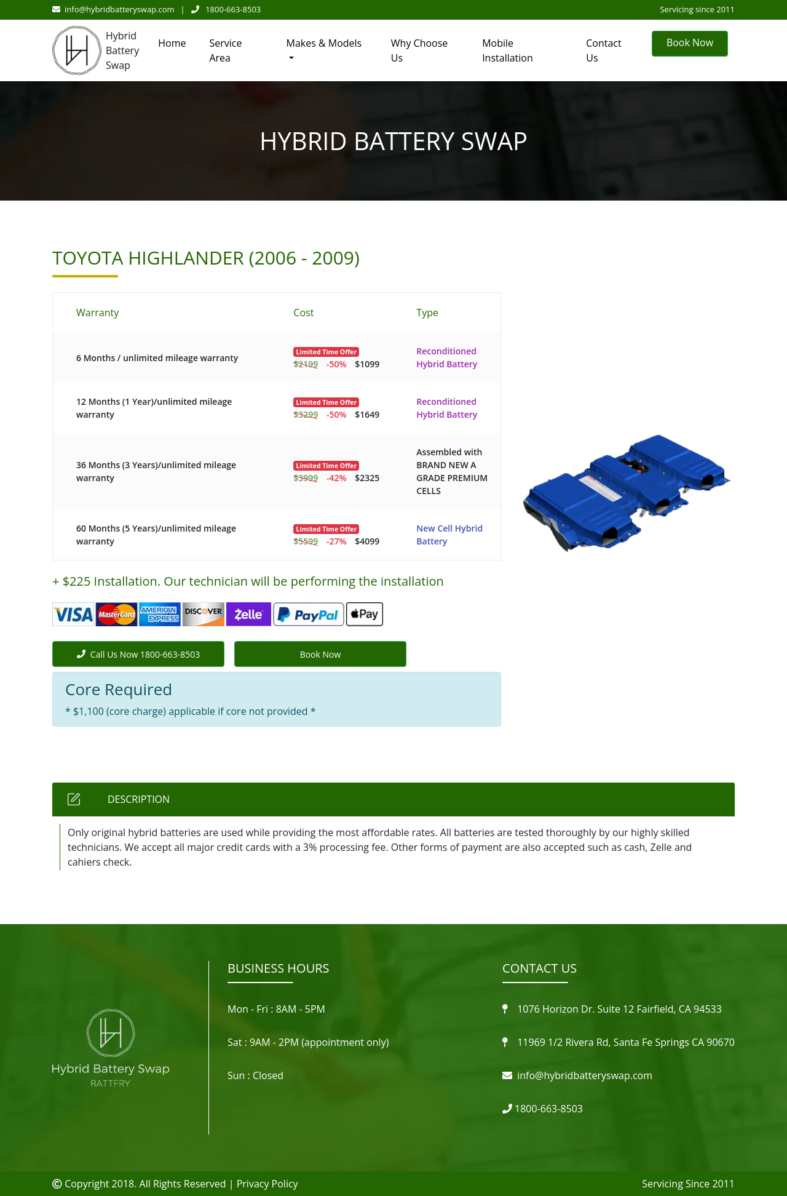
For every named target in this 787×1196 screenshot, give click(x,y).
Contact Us (603, 50)
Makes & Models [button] (324, 43)
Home (172, 43)
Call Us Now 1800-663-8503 (138, 654)
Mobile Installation (507, 50)
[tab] (393, 799)
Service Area (225, 50)
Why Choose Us (419, 50)
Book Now (689, 42)
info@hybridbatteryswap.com (113, 9)
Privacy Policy (267, 1183)
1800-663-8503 (226, 9)
